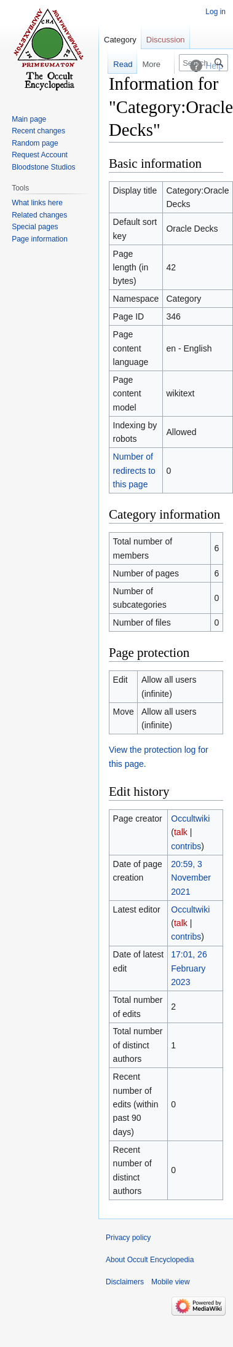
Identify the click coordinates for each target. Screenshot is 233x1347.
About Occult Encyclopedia (150, 1259)
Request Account (40, 155)
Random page (35, 143)
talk (181, 832)
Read (116, 64)
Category (120, 39)
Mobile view (170, 1282)
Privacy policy (128, 1237)
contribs (186, 846)
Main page (29, 119)
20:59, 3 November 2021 (191, 878)
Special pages (35, 226)
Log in (215, 11)
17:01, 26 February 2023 (189, 968)
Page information (40, 239)
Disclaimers (125, 1282)
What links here (37, 202)
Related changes (39, 215)
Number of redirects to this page (134, 470)
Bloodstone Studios (43, 167)
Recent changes (38, 131)
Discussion (165, 39)
